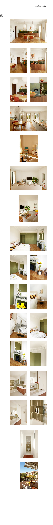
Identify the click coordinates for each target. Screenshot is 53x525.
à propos (1, 16)
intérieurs (1, 12)
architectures (2, 13)
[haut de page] (44, 493)
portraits (1, 14)
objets (1, 15)
